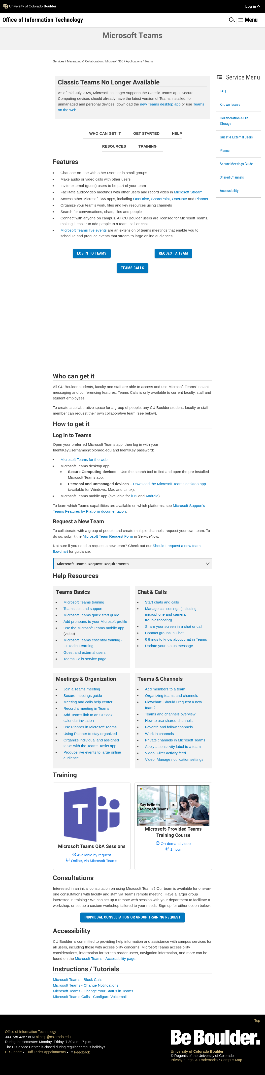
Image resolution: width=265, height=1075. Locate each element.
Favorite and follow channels (169, 727)
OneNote (179, 199)
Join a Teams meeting (82, 689)
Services (58, 61)
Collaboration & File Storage (234, 121)
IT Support (13, 1052)
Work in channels (159, 734)
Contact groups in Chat (164, 633)
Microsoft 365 (114, 61)
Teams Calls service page (85, 659)
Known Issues (230, 104)
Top (257, 1021)
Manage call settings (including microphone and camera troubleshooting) (171, 614)
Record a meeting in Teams (86, 708)
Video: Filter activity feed (165, 753)
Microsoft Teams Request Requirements (93, 564)
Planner (225, 150)
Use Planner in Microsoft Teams (90, 727)
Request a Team (173, 253)
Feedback (82, 1052)
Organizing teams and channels (171, 695)
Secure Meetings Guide (236, 164)
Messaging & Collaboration (84, 61)
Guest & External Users (236, 137)
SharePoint (160, 199)
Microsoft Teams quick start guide (91, 615)
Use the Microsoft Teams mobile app (94, 628)
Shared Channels (232, 177)
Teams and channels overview (170, 714)
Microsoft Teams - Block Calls (77, 979)
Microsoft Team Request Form (108, 536)
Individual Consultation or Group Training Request (132, 917)
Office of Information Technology (30, 1032)
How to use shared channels (169, 720)
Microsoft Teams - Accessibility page (105, 958)
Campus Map (231, 1060)
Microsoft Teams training (84, 602)
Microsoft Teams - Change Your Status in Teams (93, 991)
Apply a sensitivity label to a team (173, 746)
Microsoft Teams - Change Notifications (85, 985)
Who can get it (105, 133)
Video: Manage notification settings (174, 759)
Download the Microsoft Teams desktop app (169, 484)
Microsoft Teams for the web (84, 459)
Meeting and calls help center (88, 702)
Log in (250, 6)
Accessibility (229, 190)
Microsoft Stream (188, 192)
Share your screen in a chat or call (173, 626)
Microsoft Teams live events (84, 230)
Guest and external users (85, 652)
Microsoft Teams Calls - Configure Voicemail (90, 997)
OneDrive (141, 199)
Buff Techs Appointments (46, 1052)
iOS (134, 496)
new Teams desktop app (160, 104)
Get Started (146, 133)
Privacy (177, 1060)
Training (147, 146)
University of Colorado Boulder (197, 1051)
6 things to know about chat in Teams (176, 639)
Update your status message (169, 646)
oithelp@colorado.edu (53, 1037)
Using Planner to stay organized (90, 734)
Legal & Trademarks (202, 1060)
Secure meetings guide (83, 695)
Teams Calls (132, 268)
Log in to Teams (91, 253)
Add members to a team (165, 689)
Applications (134, 61)
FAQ (223, 91)
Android (151, 496)
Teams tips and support (83, 608)
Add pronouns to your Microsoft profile (95, 621)
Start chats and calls (162, 602)
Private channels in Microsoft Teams (175, 740)
